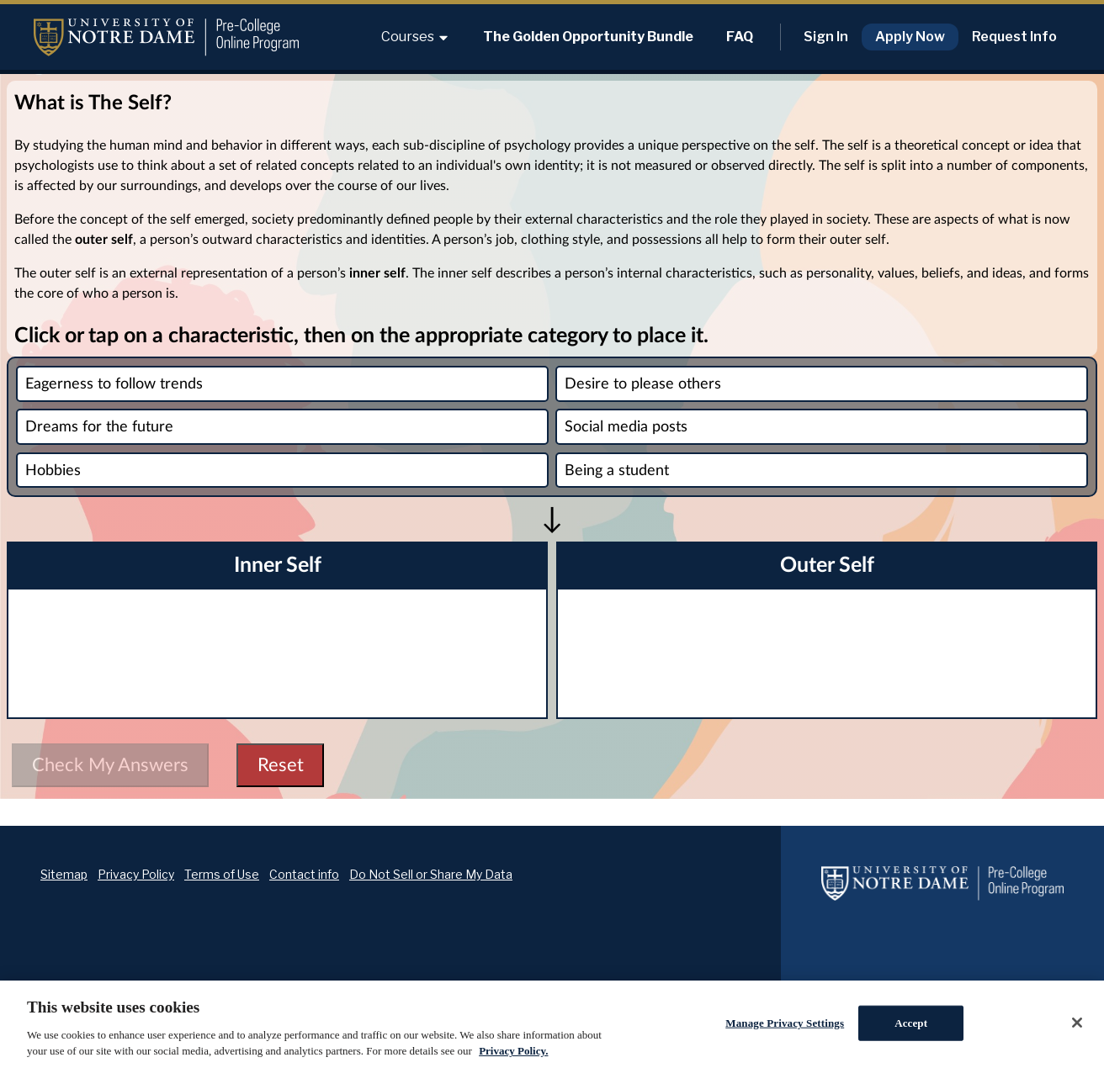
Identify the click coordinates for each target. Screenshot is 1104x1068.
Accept (910, 1023)
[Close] (1077, 1022)
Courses (415, 37)
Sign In (826, 37)
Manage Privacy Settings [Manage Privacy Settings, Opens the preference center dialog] (784, 1023)
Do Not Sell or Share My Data (430, 874)
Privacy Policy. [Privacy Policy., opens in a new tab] (513, 1050)
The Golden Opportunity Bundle (588, 37)
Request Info (1014, 37)
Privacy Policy (136, 874)
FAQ (739, 37)
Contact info (304, 874)
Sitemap (64, 874)
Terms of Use (221, 874)
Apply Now (910, 37)
